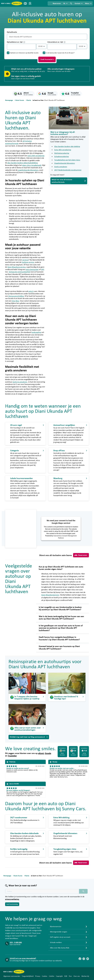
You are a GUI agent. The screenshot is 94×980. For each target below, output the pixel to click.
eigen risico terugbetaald (31, 165)
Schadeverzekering (61, 157)
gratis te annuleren (20, 382)
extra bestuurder (32, 269)
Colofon (51, 976)
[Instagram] (83, 958)
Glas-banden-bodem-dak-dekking (67, 146)
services (25, 260)
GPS (42, 269)
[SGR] (30, 3)
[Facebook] (80, 958)
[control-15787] (21, 47)
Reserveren (80, 555)
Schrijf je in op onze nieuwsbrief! (23, 958)
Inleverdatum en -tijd (56, 42)
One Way (15, 301)
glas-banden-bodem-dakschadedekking (22, 163)
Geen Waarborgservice (50, 595)
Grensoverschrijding (16, 296)
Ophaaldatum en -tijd (16, 42)
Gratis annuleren (60, 167)
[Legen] (85, 37)
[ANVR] (25, 3)
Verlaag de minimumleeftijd (19, 272)
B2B (65, 976)
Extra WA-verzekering (62, 150)
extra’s (31, 291)
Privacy (37, 976)
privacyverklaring (12, 899)
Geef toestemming (12, 904)
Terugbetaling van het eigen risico (67, 160)
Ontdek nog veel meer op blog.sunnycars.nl (29, 737)
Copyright (59, 976)
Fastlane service (28, 262)
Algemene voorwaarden (11, 976)
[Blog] (87, 958)
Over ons (77, 976)
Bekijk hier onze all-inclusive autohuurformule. (69, 181)
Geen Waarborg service (16, 267)
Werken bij (85, 976)
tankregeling (36, 332)
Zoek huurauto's (47, 59)
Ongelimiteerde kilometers (64, 163)
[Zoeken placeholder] (83, 891)
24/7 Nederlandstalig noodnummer (67, 170)
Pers (70, 976)
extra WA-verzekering (36, 156)
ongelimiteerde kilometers (28, 170)
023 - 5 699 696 (16, 942)
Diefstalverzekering (61, 153)
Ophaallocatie (12, 32)
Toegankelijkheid (27, 976)
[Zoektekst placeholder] (42, 891)
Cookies (44, 976)
